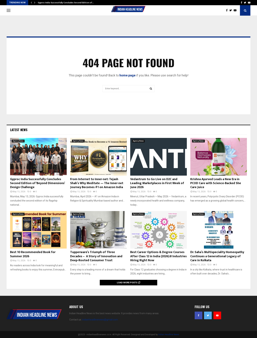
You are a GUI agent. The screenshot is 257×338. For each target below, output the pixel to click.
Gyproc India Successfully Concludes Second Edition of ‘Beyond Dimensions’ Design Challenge (37, 183)
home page (127, 75)
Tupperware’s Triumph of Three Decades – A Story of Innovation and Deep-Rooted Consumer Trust (96, 256)
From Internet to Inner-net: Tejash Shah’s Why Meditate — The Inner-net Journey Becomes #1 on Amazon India (96, 183)
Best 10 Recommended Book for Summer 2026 (33, 254)
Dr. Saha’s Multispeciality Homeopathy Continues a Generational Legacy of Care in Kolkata (217, 256)
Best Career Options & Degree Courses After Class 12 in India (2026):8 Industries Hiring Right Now (158, 256)
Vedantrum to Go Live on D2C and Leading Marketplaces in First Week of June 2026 (157, 183)
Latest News (18, 129)
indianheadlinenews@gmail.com (100, 319)
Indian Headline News (168, 334)
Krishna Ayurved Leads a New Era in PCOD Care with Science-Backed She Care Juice (215, 183)
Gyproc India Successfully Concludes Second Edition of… (66, 2)
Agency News (18, 141)
